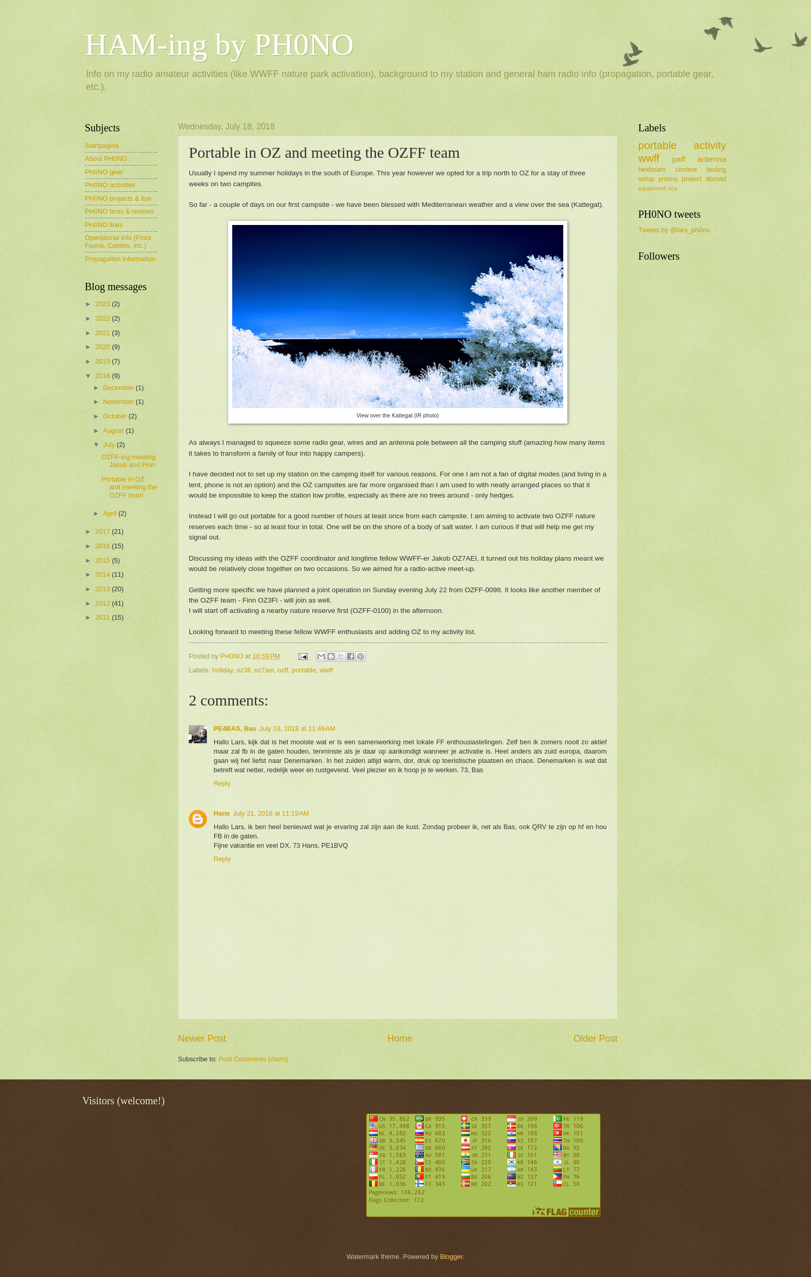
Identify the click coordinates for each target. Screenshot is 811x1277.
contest (686, 169)
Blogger (451, 1256)
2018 (103, 376)
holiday (222, 670)
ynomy (668, 179)
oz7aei (264, 670)
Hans (222, 813)
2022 (103, 318)
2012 (103, 603)
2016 (103, 546)
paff (678, 159)
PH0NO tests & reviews (120, 211)
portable (304, 670)
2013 (103, 589)
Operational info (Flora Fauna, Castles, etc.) (118, 241)
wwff (326, 670)
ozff (283, 670)
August (114, 430)
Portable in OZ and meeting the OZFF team (129, 487)
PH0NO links (104, 225)
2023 (103, 304)
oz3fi (243, 670)
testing (716, 169)
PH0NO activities (110, 185)
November (119, 401)
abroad (715, 179)
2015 (103, 560)
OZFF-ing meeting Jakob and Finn (128, 461)
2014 (103, 574)
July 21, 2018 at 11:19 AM (271, 813)
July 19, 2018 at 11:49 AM (297, 728)
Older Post (596, 1038)
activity (710, 145)
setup (646, 179)
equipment (652, 188)
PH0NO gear (104, 172)
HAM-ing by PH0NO (219, 44)
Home (399, 1038)
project (692, 179)
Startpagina (102, 145)
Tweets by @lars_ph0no (674, 230)
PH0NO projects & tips (118, 198)
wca (672, 188)
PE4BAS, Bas (235, 728)
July (109, 444)
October (115, 416)
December (119, 388)
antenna (711, 159)
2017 (103, 531)
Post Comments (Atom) (253, 1059)
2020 (103, 347)
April (110, 513)
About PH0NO (106, 158)
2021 (103, 333)
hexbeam (652, 169)
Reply (222, 783)
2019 (103, 361)
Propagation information (120, 259)
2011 (103, 617)
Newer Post (202, 1038)
